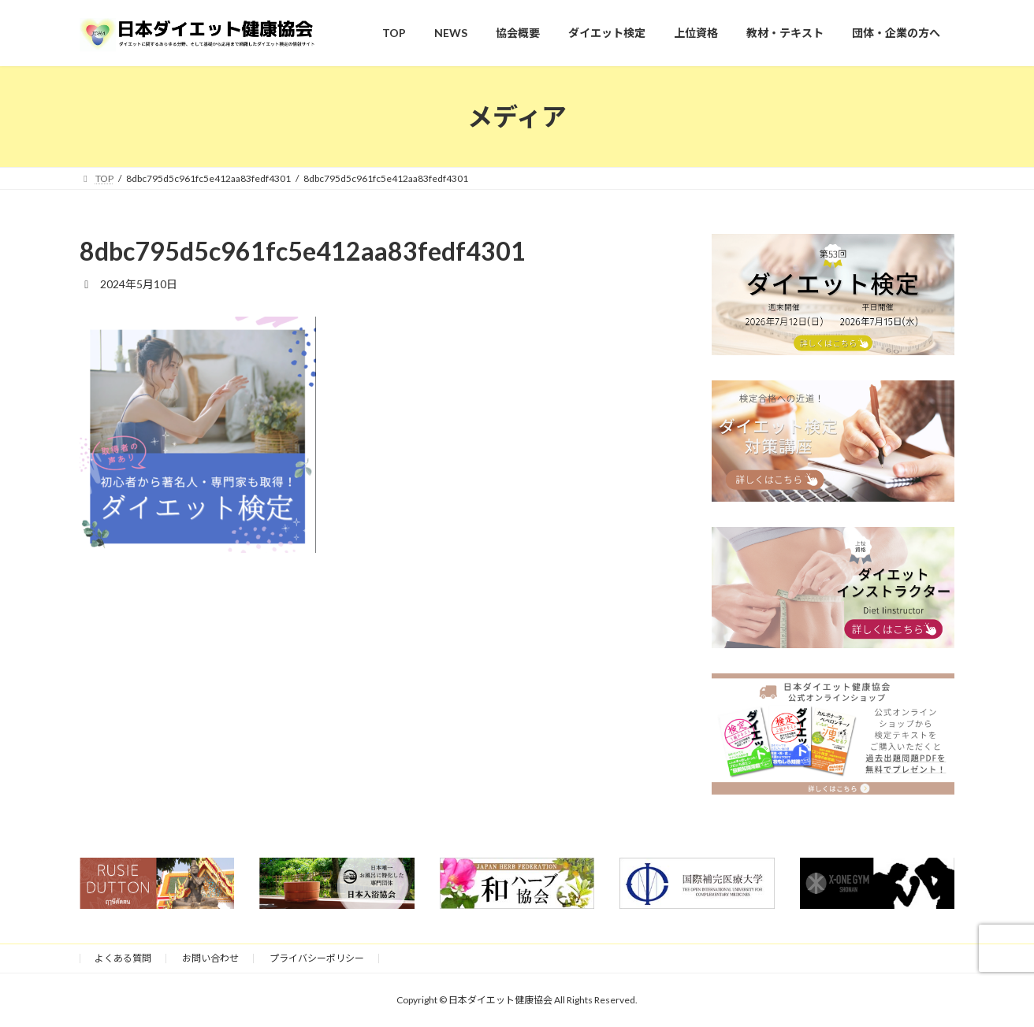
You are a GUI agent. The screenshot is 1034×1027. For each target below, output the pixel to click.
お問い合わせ (210, 958)
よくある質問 (123, 958)
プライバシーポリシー (317, 958)
